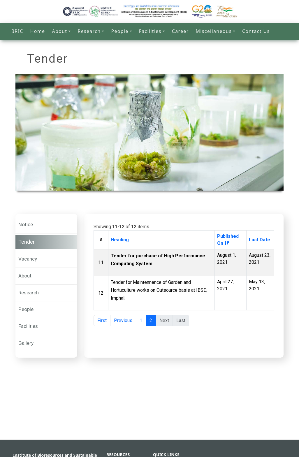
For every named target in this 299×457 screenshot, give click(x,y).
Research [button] (89, 31)
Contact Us (256, 31)
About (24, 276)
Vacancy (27, 259)
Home (37, 31)
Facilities (28, 326)
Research (28, 293)
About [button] (59, 31)
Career (180, 31)
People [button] (119, 31)
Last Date (259, 239)
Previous (123, 320)
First (102, 320)
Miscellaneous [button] (214, 31)
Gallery (26, 343)
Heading (120, 239)
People (26, 309)
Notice (25, 224)
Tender (26, 242)
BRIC (17, 31)
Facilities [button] (150, 31)
